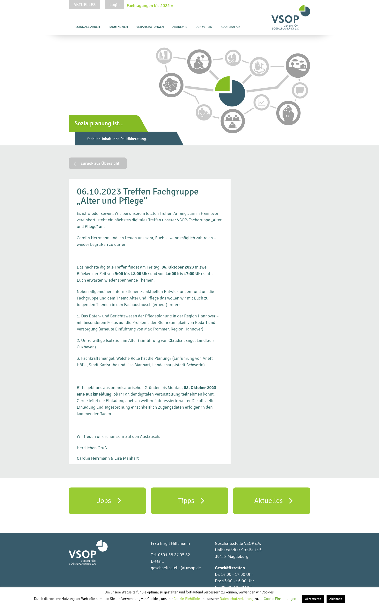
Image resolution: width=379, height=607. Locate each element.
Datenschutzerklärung (237, 599)
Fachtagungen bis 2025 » (150, 5)
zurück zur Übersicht (96, 163)
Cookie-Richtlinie (187, 599)
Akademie (179, 27)
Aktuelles (84, 4)
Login (114, 4)
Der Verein (204, 27)
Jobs (109, 500)
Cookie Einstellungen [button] (280, 599)
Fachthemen (118, 27)
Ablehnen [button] (335, 599)
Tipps (191, 500)
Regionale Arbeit (86, 27)
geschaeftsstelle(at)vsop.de (176, 567)
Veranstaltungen (150, 27)
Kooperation (231, 27)
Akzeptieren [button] (313, 599)
